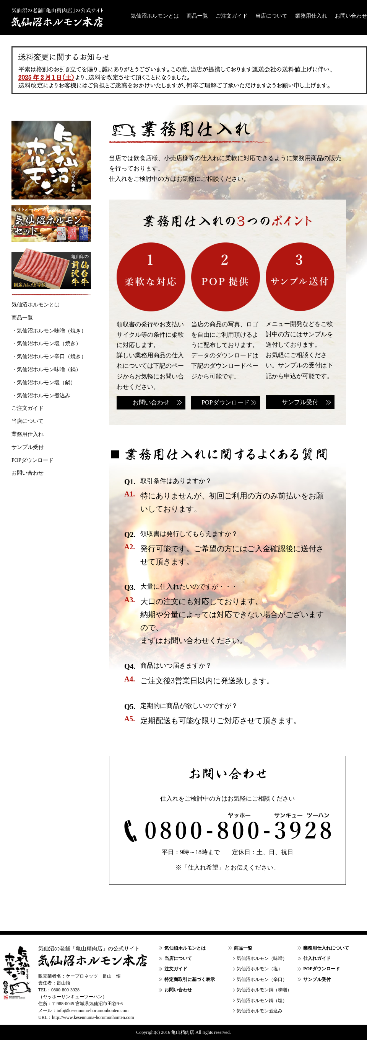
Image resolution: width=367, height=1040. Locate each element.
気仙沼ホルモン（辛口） (262, 979)
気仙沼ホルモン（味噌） (262, 958)
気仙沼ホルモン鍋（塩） (262, 1000)
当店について (271, 16)
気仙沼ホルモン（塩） (260, 968)
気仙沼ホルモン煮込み (260, 1011)
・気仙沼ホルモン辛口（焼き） (48, 356)
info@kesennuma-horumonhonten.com (92, 1010)
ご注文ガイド (232, 16)
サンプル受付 (300, 402)
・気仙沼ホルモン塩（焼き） (46, 343)
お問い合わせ (351, 16)
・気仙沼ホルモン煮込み (40, 395)
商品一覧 (197, 16)
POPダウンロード (225, 402)
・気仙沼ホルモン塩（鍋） (43, 382)
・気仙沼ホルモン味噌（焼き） (48, 331)
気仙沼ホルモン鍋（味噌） (264, 990)
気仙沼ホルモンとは (155, 16)
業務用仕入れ (311, 16)
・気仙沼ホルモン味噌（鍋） (46, 369)
